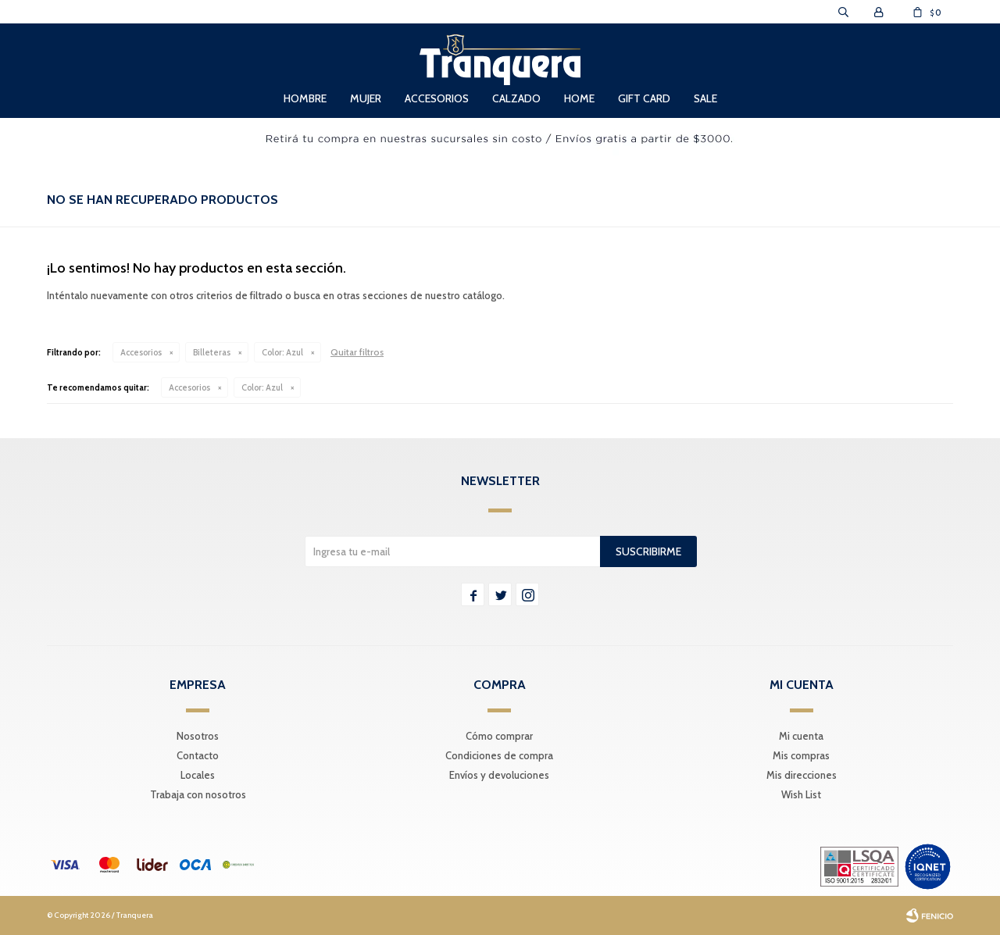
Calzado (516, 98)
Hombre (305, 98)
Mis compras (801, 755)
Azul (282, 352)
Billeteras (211, 352)
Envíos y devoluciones (499, 775)
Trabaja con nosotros (198, 794)
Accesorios (437, 98)
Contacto (198, 755)
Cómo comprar (499, 736)
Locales (197, 775)
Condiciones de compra (499, 755)
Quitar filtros (357, 352)
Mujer (365, 98)
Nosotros (198, 736)
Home (579, 98)
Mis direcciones (801, 775)
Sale (705, 98)
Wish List (801, 794)
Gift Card (644, 98)
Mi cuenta (801, 736)
